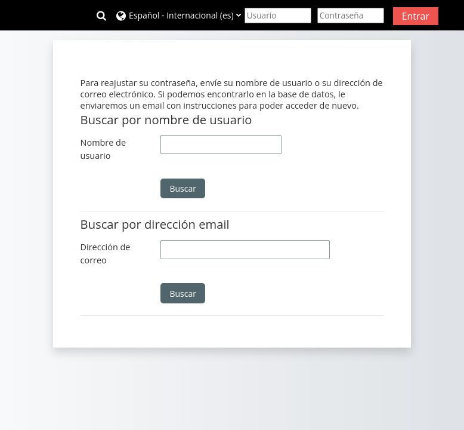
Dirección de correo (106, 253)
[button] (101, 15)
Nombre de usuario (103, 149)
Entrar (415, 16)
